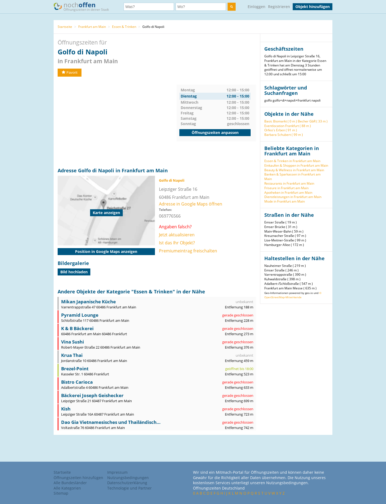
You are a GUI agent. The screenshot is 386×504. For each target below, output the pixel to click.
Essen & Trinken (124, 26)
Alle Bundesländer (70, 482)
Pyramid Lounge (79, 315)
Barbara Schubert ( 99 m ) (283, 134)
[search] (232, 7)
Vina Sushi (72, 342)
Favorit (69, 72)
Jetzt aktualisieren (177, 235)
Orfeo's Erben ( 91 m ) (280, 130)
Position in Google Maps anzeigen (106, 251)
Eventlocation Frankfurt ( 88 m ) (287, 126)
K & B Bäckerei (77, 328)
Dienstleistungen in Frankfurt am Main (292, 197)
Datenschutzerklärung (127, 482)
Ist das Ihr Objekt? (177, 243)
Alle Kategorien (67, 488)
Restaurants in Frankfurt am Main (289, 183)
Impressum (117, 472)
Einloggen (256, 6)
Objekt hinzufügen (312, 6)
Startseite (65, 26)
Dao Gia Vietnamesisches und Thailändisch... (111, 422)
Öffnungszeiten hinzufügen (78, 477)
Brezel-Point (74, 368)
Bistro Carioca (77, 382)
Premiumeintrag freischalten (188, 251)
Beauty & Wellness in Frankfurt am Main (294, 170)
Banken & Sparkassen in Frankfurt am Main (292, 176)
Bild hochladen (74, 271)
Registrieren (279, 6)
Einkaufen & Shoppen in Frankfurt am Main (296, 165)
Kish (65, 409)
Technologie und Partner (129, 488)
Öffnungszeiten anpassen (215, 132)
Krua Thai (72, 355)
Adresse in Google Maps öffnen (190, 204)
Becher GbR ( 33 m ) (313, 121)
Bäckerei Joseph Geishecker (92, 395)
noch (84, 6)
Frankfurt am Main (92, 26)
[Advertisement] (117, 122)
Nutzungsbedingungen (128, 477)
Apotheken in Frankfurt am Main (288, 192)
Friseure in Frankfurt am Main (286, 188)
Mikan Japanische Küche (88, 301)
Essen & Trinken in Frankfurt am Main (292, 161)
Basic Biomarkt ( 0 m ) (280, 121)
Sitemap (61, 493)
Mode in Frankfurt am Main (284, 201)
